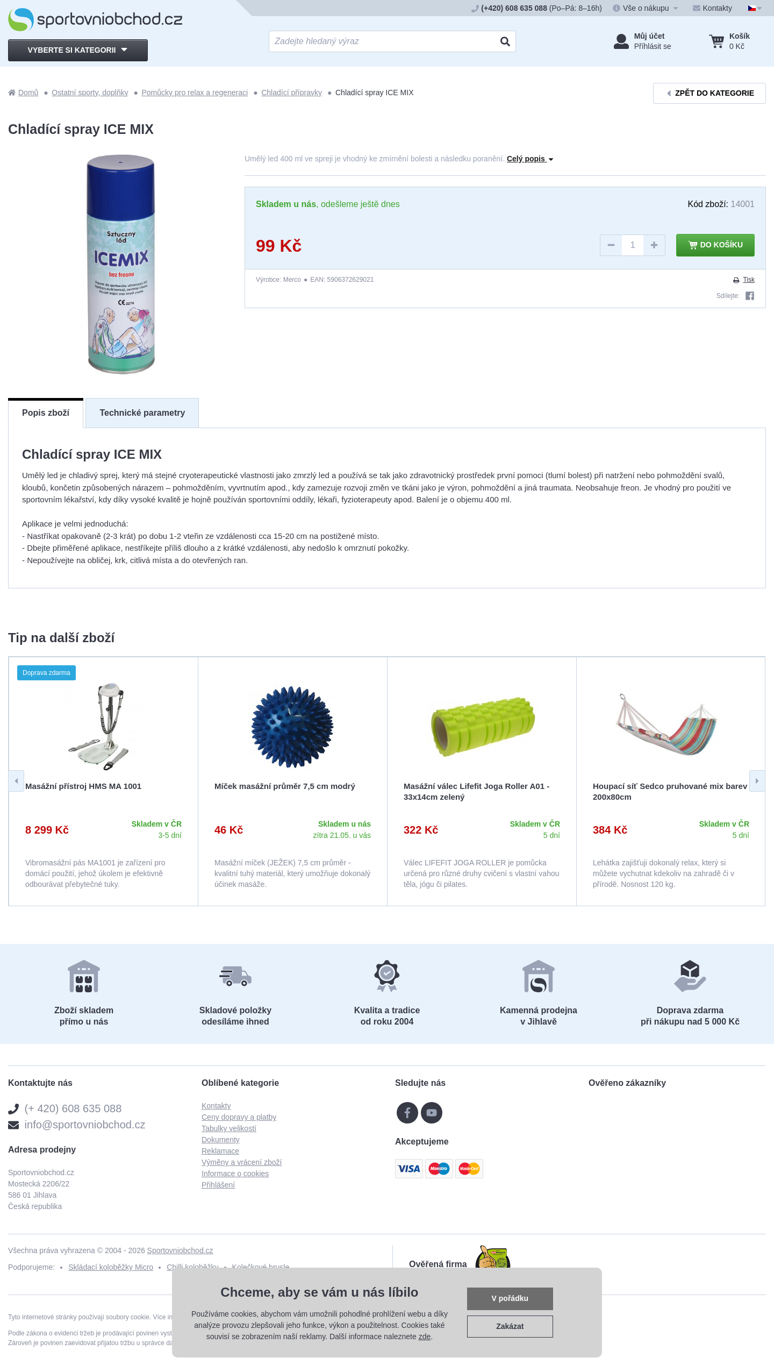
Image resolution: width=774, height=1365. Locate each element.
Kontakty (216, 1105)
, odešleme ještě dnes (328, 204)
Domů (23, 92)
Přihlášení (218, 1185)
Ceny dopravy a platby (239, 1117)
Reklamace (220, 1151)
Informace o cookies (235, 1173)
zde (425, 1336)
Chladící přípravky (291, 92)
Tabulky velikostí (229, 1128)
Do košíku (715, 245)
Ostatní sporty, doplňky (90, 92)
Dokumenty (221, 1139)
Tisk (743, 279)
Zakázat (510, 1326)
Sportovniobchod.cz (180, 1250)
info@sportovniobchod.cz (85, 1125)
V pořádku (510, 1298)
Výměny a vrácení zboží (242, 1162)
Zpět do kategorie (709, 93)
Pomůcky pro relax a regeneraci (195, 92)
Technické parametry (142, 412)
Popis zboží (45, 412)
